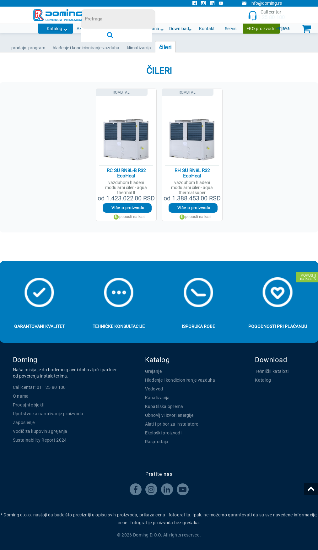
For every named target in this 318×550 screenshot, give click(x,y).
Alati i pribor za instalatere (171, 424)
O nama (151, 28)
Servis (230, 28)
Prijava (283, 28)
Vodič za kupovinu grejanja (40, 431)
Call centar (266, 15)
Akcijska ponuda (93, 28)
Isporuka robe (198, 326)
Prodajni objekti (29, 404)
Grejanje (153, 371)
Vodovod (154, 388)
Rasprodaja (157, 441)
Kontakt (207, 28)
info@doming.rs (262, 3)
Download (179, 28)
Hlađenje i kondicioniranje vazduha (180, 380)
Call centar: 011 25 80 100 (39, 387)
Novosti (126, 28)
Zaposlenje (24, 422)
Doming (25, 360)
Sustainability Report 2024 (40, 440)
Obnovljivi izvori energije (169, 415)
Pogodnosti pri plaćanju (277, 326)
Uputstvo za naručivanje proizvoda (48, 413)
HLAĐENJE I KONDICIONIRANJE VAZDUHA (86, 47)
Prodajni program (28, 47)
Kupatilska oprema (164, 406)
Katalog (54, 28)
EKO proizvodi (260, 28)
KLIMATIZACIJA (139, 47)
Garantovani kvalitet (39, 326)
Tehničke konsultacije (119, 326)
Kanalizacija (157, 397)
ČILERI (165, 47)
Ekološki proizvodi (163, 432)
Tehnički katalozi (271, 371)
